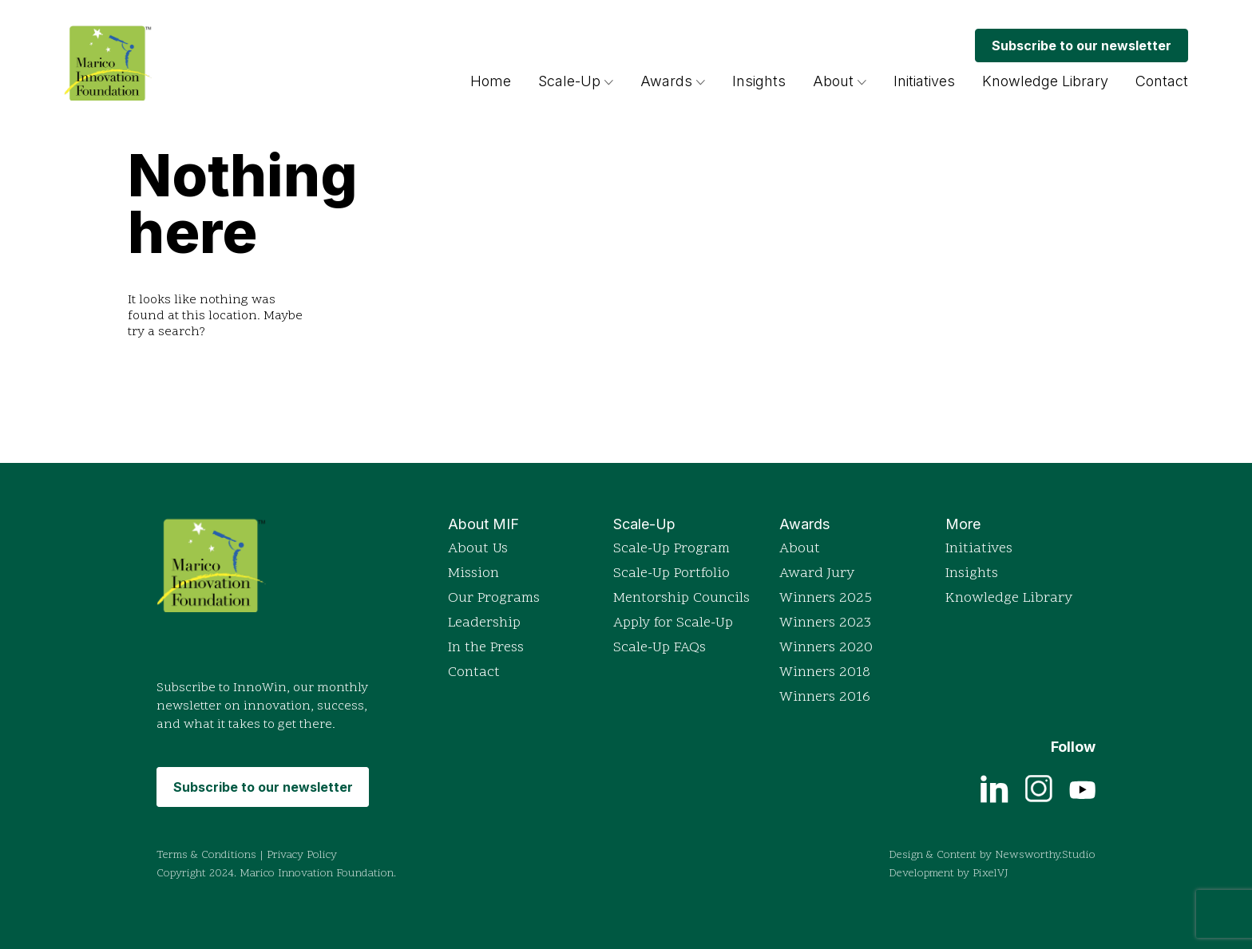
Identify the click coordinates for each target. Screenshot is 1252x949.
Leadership (484, 623)
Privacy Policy (302, 855)
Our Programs (494, 598)
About (833, 81)
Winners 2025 (825, 598)
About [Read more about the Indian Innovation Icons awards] (799, 549)
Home (490, 81)
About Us (478, 549)
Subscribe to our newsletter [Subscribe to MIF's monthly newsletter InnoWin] (1081, 45)
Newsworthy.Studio (1045, 855)
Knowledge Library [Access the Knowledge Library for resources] (1045, 81)
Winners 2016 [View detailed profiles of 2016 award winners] (824, 697)
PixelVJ (990, 873)
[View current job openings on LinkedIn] (994, 788)
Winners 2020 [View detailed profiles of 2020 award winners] (826, 648)
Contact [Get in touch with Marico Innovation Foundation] (1161, 81)
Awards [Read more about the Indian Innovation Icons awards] (672, 81)
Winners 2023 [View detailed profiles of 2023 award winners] (825, 623)
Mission (473, 573)
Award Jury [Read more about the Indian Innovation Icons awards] (816, 573)
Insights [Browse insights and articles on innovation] (759, 81)
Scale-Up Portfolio (671, 573)
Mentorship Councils (681, 598)
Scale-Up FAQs (659, 648)
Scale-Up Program (671, 549)
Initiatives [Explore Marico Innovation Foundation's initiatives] (924, 81)
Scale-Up (569, 81)
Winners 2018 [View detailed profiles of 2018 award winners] (824, 672)
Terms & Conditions (206, 855)
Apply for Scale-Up (673, 623)
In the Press (486, 648)
